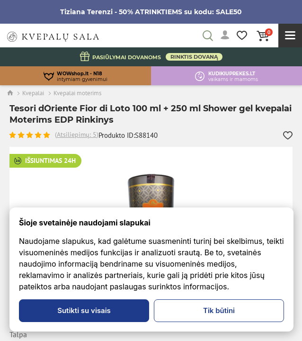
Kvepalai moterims (77, 93)
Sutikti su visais (84, 310)
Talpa (18, 335)
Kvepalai (33, 93)
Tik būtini (219, 310)
